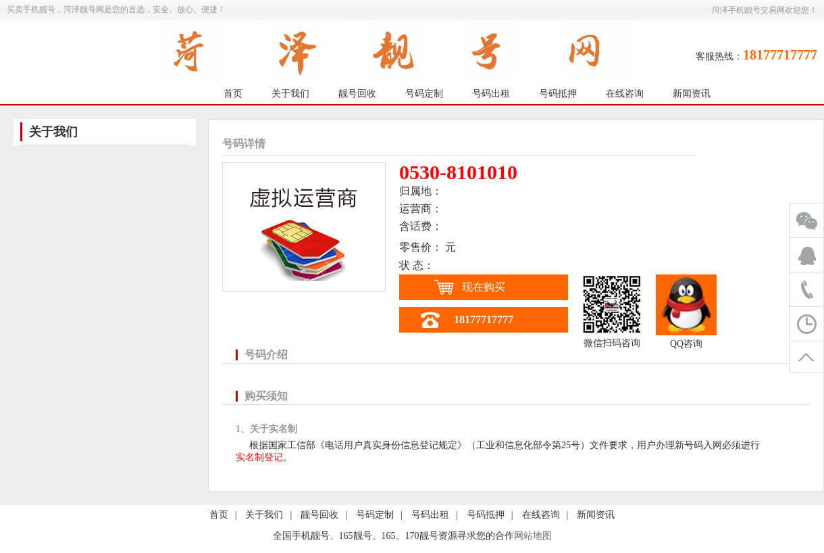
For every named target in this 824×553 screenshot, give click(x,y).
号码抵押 (558, 94)
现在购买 (483, 287)
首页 (233, 94)
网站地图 (533, 536)
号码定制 (424, 94)
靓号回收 (357, 94)
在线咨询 (625, 94)
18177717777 (483, 319)
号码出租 (491, 94)
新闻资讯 (692, 94)
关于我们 (290, 94)
